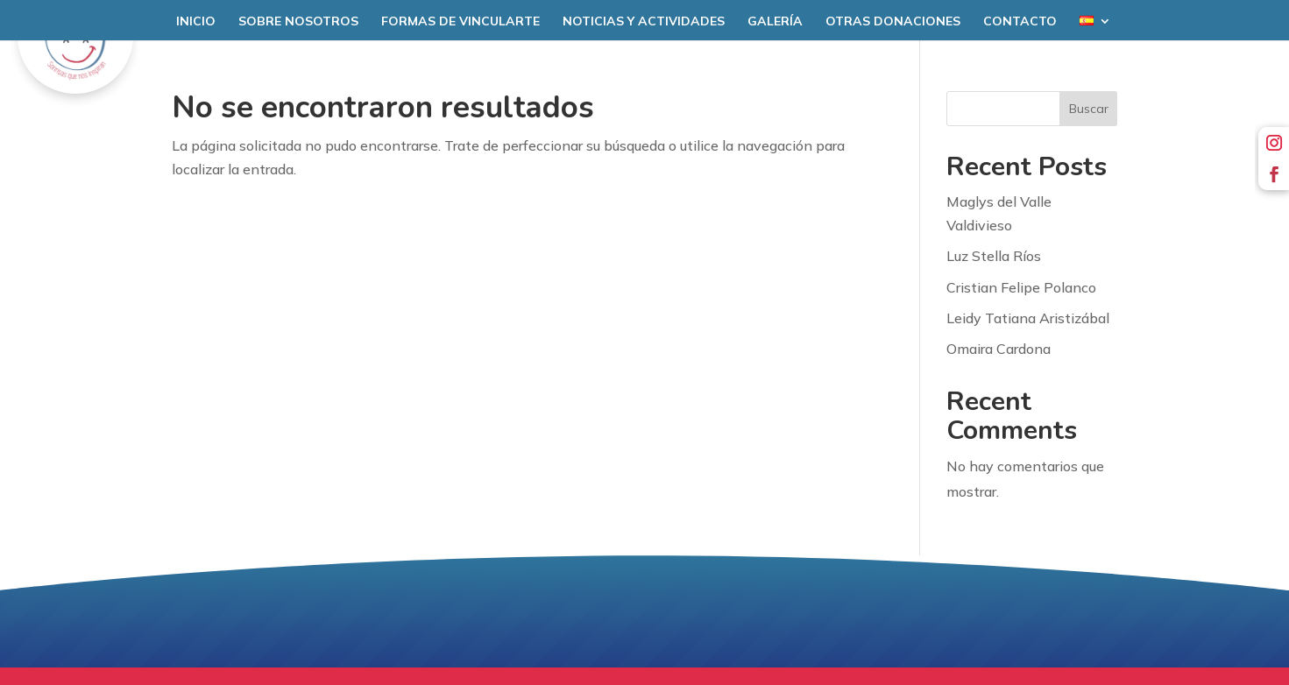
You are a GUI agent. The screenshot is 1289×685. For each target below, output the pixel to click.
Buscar (1088, 109)
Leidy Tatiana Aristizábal (1027, 318)
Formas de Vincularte (460, 22)
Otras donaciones (892, 22)
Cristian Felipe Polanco (1021, 287)
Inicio (196, 22)
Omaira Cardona (998, 348)
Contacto (1020, 22)
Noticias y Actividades (644, 22)
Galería (775, 22)
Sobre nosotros (298, 22)
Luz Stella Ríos (993, 256)
